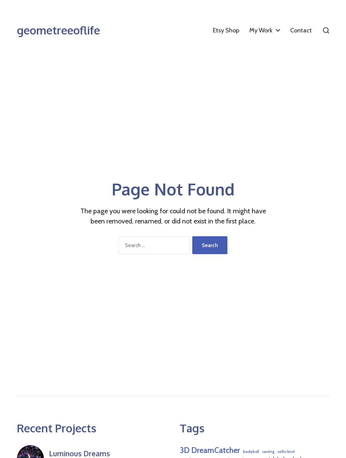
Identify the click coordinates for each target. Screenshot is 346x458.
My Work (260, 30)
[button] (326, 30)
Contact (301, 30)
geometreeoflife (58, 30)
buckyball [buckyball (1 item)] (251, 452)
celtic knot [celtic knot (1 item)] (286, 452)
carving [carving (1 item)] (268, 452)
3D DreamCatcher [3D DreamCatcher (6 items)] (210, 450)
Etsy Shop (226, 30)
